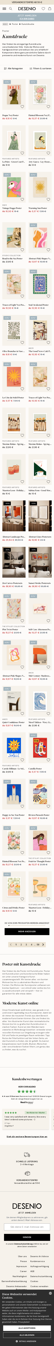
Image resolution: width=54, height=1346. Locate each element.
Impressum (21, 1266)
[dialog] (27, 1318)
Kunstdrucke (28, 24)
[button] (27, 1341)
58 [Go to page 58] (38, 944)
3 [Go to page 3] (26, 944)
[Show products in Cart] (50, 8)
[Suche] (10, 8)
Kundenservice (37, 1261)
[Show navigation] (4, 8)
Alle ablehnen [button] (27, 1335)
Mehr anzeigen (27, 931)
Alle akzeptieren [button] (27, 1328)
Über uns (22, 1256)
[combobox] (50, 1293)
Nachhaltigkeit (20, 1276)
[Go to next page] (43, 944)
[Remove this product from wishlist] (22, 106)
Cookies (34, 1281)
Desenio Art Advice (39, 1256)
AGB (32, 1271)
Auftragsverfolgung (39, 1266)
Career (23, 1271)
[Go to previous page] (10, 944)
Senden (27, 1237)
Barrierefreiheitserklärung (14, 1281)
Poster (15, 24)
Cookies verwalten (39, 1286)
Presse (23, 1261)
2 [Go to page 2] (21, 944)
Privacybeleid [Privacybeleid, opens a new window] (24, 1322)
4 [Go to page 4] (31, 944)
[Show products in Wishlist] (43, 8)
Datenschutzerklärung (23, 1244)
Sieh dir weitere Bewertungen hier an (27, 1136)
